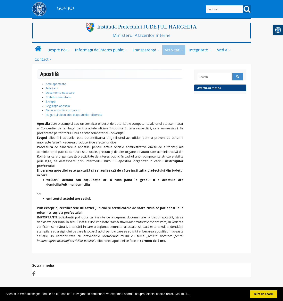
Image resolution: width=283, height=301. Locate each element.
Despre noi (57, 50)
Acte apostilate (56, 84)
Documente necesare (60, 92)
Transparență (144, 50)
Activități (172, 50)
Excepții (51, 101)
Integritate (198, 50)
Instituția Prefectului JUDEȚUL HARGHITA (147, 27)
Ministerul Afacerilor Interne (142, 35)
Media (221, 50)
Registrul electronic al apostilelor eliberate (74, 115)
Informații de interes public (99, 50)
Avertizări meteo (209, 88)
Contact (42, 59)
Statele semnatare (58, 97)
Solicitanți (52, 88)
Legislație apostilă (58, 106)
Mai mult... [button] (182, 294)
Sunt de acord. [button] (263, 294)
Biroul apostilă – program (62, 110)
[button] (278, 30)
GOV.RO (65, 8)
